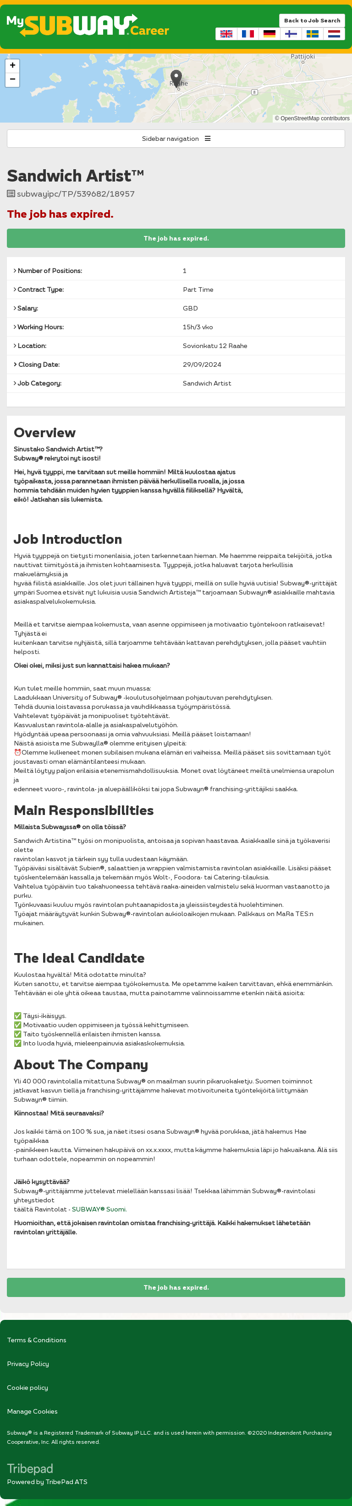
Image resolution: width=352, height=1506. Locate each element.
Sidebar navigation (176, 138)
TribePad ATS (66, 1481)
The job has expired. (176, 238)
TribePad (30, 1470)
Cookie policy (27, 1387)
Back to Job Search (312, 20)
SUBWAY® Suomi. (99, 1209)
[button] (176, 79)
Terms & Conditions (36, 1340)
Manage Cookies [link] (32, 1411)
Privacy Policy (28, 1363)
